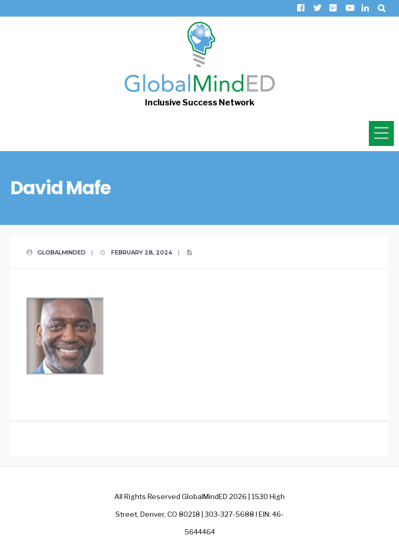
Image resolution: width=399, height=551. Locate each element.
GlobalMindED (61, 252)
